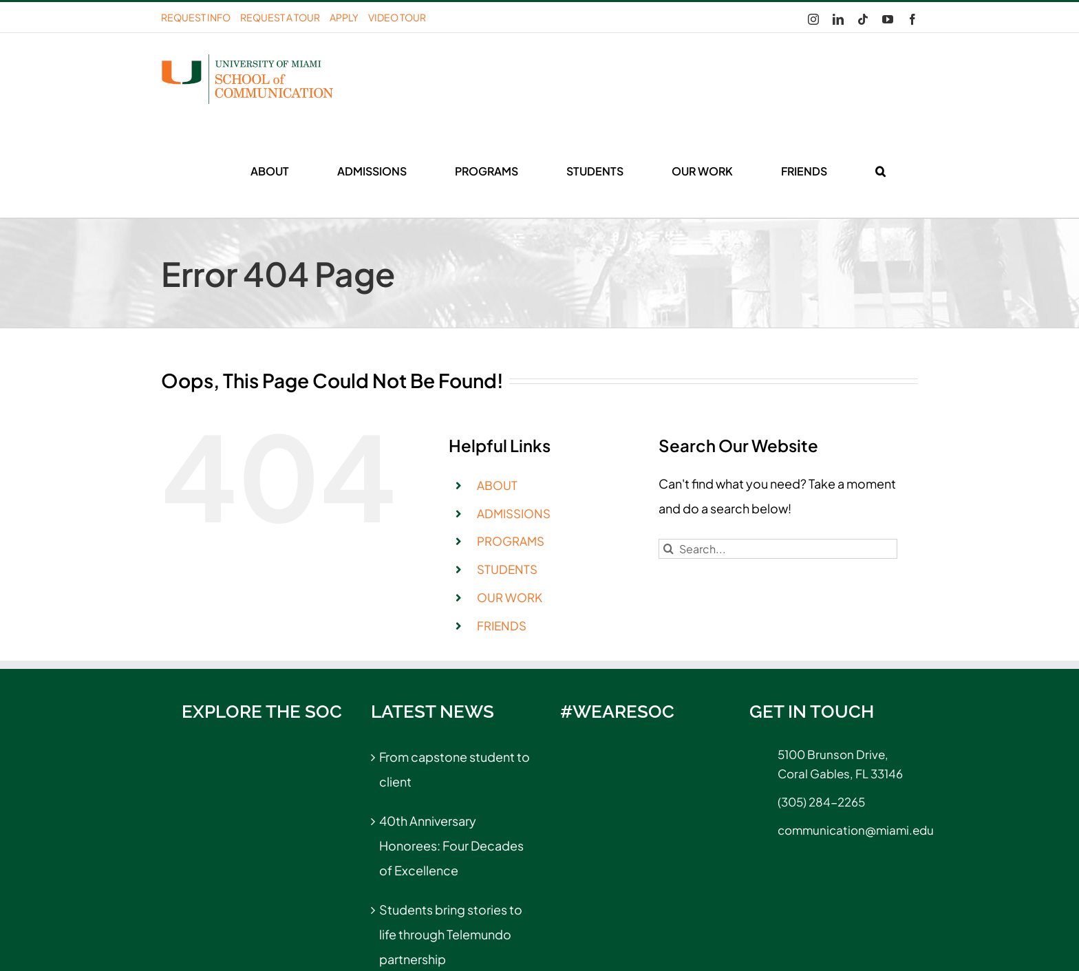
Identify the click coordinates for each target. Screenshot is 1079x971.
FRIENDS (501, 625)
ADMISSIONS (514, 513)
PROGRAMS (510, 540)
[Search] (669, 549)
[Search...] (778, 549)
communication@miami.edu (848, 829)
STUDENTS (507, 569)
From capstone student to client (454, 769)
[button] (880, 171)
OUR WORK (509, 597)
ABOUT (497, 485)
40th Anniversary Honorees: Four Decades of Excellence (451, 845)
